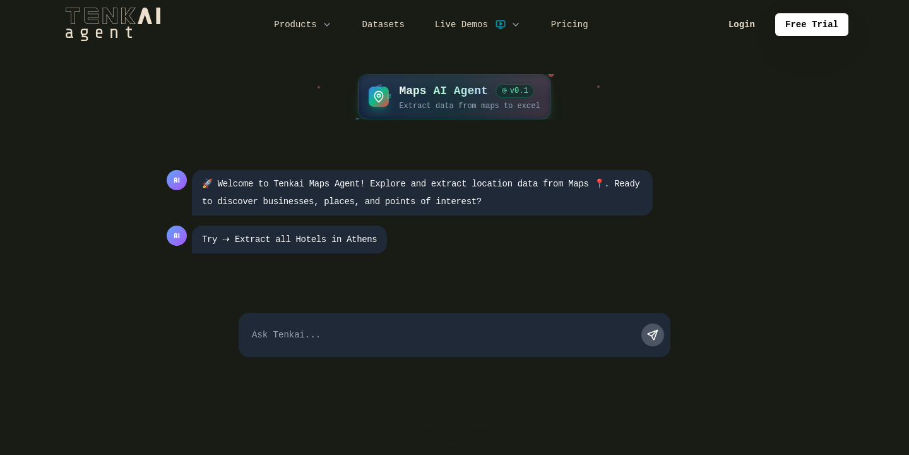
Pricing (569, 25)
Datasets (383, 25)
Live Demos (478, 25)
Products (302, 25)
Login (741, 25)
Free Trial (811, 25)
